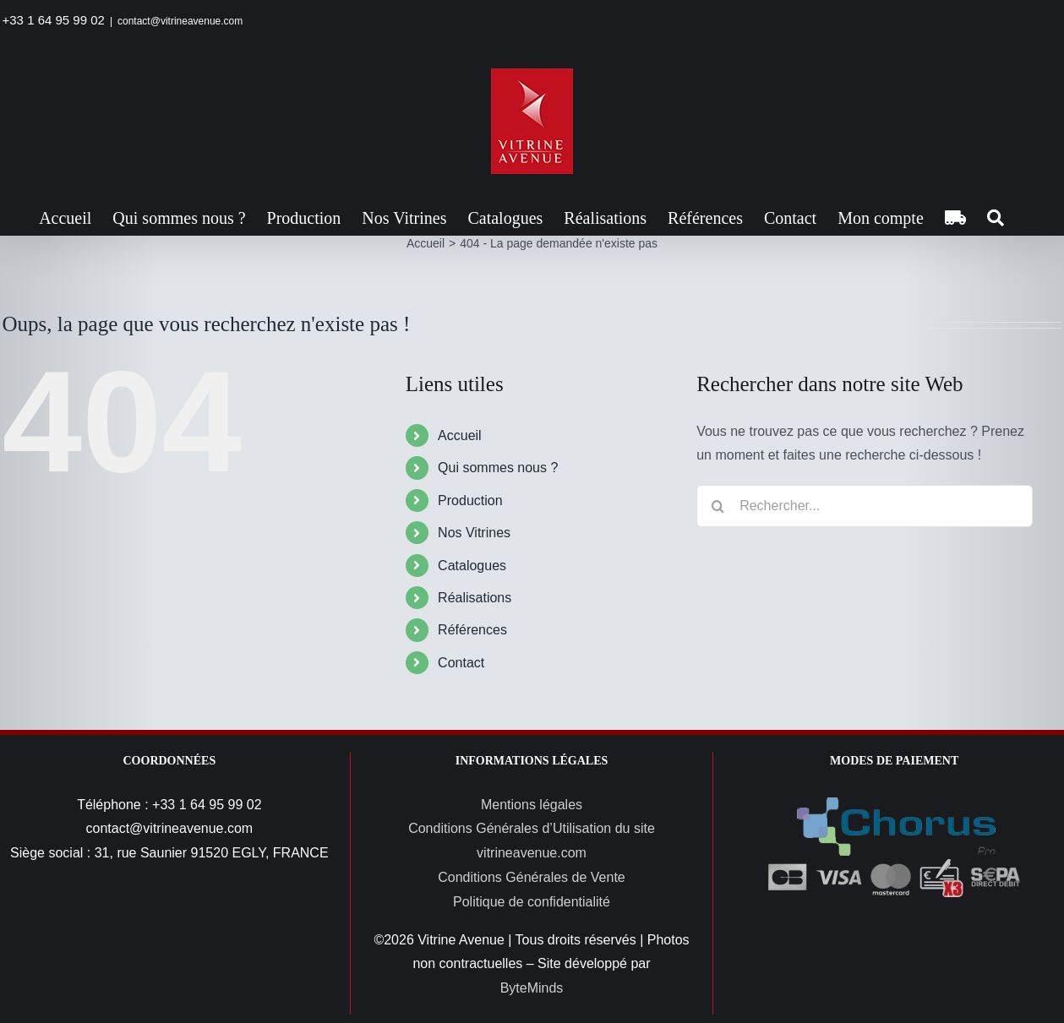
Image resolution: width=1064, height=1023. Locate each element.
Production (470, 500)
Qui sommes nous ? (498, 467)
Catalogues (472, 565)
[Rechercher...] (864, 506)
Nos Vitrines (474, 532)
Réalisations (474, 597)
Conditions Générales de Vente (531, 877)
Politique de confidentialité (531, 902)
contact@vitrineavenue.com (180, 21)
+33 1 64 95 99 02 (54, 20)
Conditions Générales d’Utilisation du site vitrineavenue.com (531, 840)
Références (472, 630)
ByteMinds (532, 988)
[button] (995, 218)
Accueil (460, 435)
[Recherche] (717, 506)
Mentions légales (531, 804)
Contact (461, 663)
